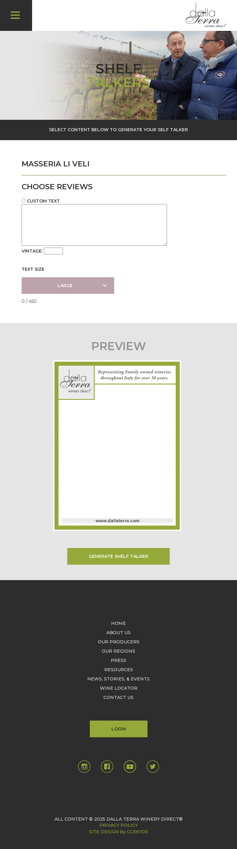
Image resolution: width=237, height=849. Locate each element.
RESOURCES (118, 669)
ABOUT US (118, 632)
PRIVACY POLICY (118, 825)
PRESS (118, 660)
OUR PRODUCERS (118, 642)
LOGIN (118, 729)
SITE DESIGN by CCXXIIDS (118, 831)
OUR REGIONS (118, 651)
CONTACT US (118, 697)
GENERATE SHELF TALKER (118, 556)
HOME (118, 623)
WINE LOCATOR (118, 688)
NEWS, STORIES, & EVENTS (118, 679)
